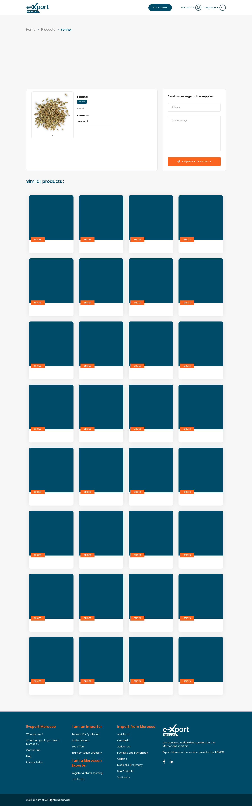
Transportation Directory (87, 752)
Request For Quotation (85, 734)
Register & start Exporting (87, 773)
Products (48, 29)
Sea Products (125, 771)
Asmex (40, 800)
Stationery (123, 777)
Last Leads (78, 779)
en (222, 7)
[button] (52, 135)
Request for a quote (194, 161)
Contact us (33, 750)
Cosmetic (123, 740)
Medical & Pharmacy (130, 765)
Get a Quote (160, 7)
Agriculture (124, 746)
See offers (78, 746)
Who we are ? (34, 734)
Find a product (80, 740)
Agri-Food (123, 734)
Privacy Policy (34, 762)
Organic (122, 759)
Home (30, 29)
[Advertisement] (126, 62)
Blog (28, 756)
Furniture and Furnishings (132, 752)
